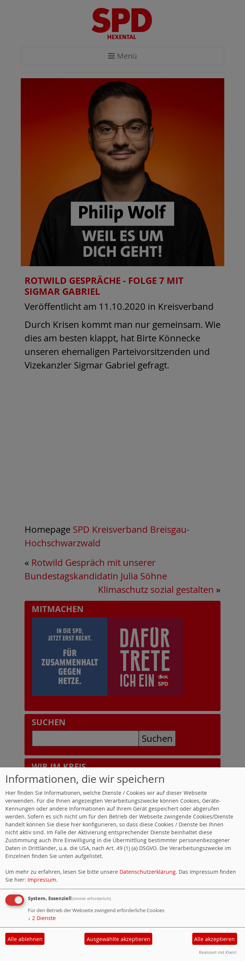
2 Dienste (42, 918)
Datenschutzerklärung (147, 871)
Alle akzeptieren (214, 939)
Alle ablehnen (25, 939)
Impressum (42, 879)
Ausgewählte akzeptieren (118, 939)
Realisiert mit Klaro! (218, 952)
